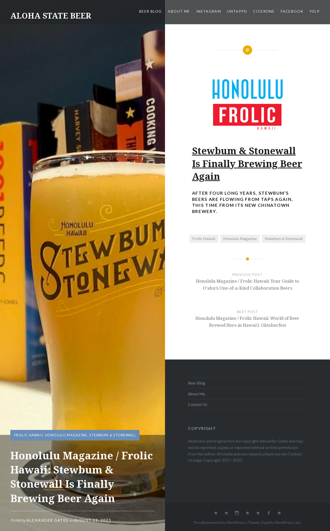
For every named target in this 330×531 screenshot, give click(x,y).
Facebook (292, 11)
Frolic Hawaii (28, 435)
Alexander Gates (47, 520)
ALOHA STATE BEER (50, 15)
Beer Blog (150, 11)
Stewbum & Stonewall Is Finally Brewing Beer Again (247, 163)
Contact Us (197, 404)
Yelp (315, 11)
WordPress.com (288, 522)
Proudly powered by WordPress (219, 522)
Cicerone (264, 11)
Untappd (237, 11)
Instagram (208, 11)
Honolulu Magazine (66, 435)
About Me (179, 11)
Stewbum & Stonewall (112, 435)
